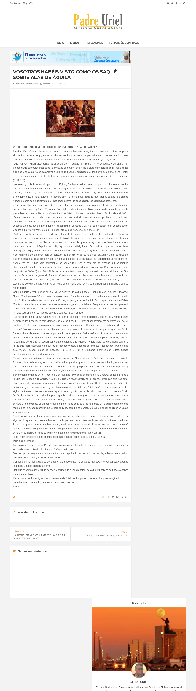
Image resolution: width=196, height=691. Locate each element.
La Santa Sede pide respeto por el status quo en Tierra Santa (40, 642)
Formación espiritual (124, 43)
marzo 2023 (147, 301)
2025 (144, 340)
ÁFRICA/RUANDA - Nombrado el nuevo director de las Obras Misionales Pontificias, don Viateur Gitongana (97, 660)
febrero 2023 (147, 297)
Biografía (28, 3)
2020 (144, 277)
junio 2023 (146, 314)
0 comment (64, 84)
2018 (144, 268)
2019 (144, 272)
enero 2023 (146, 293)
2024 (144, 336)
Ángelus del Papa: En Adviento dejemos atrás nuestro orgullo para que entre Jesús (40, 660)
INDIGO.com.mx (139, 682)
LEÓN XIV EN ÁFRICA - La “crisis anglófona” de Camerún (94, 642)
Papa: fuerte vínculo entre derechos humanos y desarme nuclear (36, 651)
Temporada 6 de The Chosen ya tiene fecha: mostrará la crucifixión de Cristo (156, 651)
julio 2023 (146, 318)
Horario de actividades (113, 622)
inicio (60, 43)
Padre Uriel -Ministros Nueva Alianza (89, 682)
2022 (144, 285)
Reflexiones (94, 43)
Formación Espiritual (151, 365)
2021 (144, 281)
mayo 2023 (146, 309)
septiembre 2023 (149, 326)
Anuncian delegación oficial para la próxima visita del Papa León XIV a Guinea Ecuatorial (155, 660)
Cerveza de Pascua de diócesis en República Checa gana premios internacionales (154, 642)
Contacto (15, 3)
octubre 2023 (147, 330)
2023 (144, 289)
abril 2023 (146, 305)
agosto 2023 (147, 322)
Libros (74, 43)
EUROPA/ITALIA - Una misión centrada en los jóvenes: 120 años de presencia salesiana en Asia (98, 651)
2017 (144, 264)
